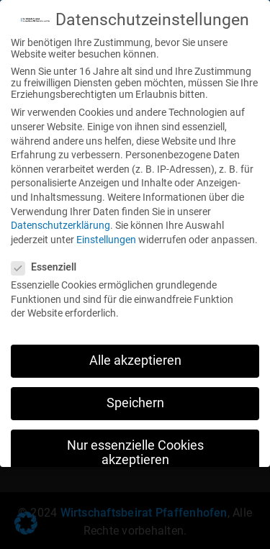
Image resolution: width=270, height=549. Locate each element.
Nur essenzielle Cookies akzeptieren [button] (135, 449)
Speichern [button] (135, 399)
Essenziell (48, 263)
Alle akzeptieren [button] (135, 357)
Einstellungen (106, 236)
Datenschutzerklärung (60, 221)
